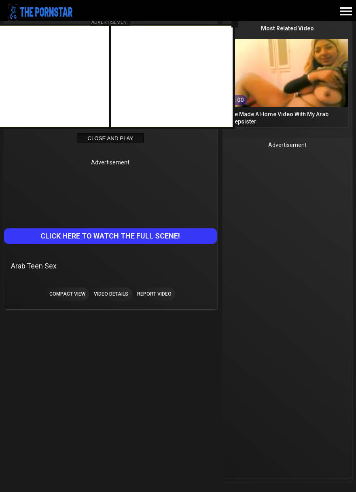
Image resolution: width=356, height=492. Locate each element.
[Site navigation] (346, 11)
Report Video (154, 294)
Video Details (111, 294)
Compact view (67, 294)
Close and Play (110, 138)
